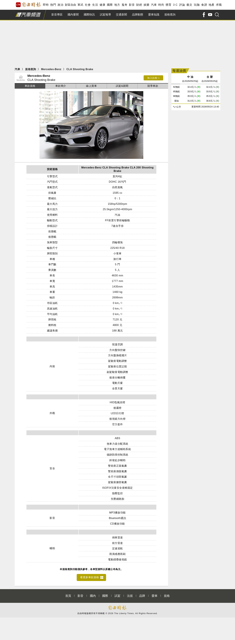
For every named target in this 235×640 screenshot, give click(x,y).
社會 (88, 4)
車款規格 (30, 85)
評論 (182, 4)
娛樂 (146, 4)
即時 (46, 4)
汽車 (154, 4)
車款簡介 (60, 85)
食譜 (204, 4)
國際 (110, 4)
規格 (167, 594)
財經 (139, 4)
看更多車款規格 (89, 575)
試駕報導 (105, 14)
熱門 (53, 4)
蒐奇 (124, 4)
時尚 (161, 4)
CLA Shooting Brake (79, 69)
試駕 (117, 594)
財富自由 (70, 4)
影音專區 (57, 14)
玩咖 (197, 4)
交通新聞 (121, 14)
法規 (130, 594)
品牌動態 (137, 14)
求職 (219, 4)
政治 (60, 4)
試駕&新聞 (122, 85)
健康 (102, 4)
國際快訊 (89, 14)
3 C (175, 4)
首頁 (68, 594)
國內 (93, 594)
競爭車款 (152, 85)
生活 (95, 4)
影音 (132, 4)
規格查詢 (169, 14)
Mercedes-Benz (51, 69)
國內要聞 (73, 14)
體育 (168, 4)
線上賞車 (91, 85)
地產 (211, 4)
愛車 (154, 594)
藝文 (189, 4)
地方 (117, 4)
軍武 (80, 4)
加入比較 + (153, 77)
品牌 (142, 594)
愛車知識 (153, 14)
